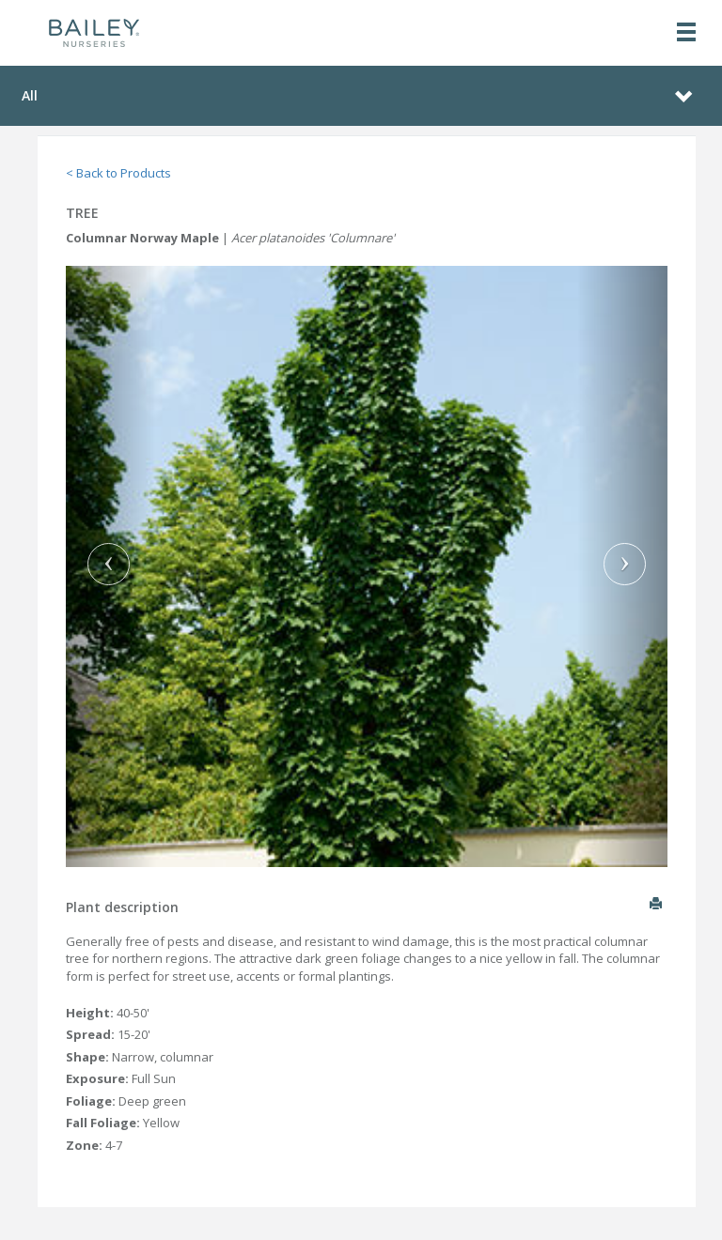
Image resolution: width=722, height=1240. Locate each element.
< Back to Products (118, 172)
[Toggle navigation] (686, 33)
